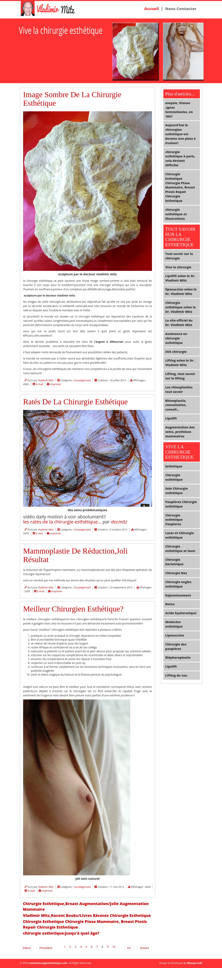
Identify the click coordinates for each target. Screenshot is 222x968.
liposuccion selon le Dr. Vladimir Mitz (181, 291)
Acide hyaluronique (181, 613)
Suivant (144, 948)
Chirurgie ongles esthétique (178, 584)
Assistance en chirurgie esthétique (176, 338)
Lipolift (171, 418)
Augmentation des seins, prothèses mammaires (180, 431)
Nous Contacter (180, 9)
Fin (129, 948)
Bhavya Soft (194, 963)
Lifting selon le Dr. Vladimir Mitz (179, 362)
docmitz (119, 521)
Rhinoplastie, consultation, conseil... (175, 405)
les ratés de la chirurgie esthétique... (62, 521)
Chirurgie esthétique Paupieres (174, 519)
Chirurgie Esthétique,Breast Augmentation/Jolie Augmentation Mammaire (86, 906)
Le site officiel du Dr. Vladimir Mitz (179, 322)
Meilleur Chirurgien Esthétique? (73, 608)
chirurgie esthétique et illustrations (176, 214)
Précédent (45, 948)
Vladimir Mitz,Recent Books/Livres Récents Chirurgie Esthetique (87, 915)
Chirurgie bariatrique (174, 561)
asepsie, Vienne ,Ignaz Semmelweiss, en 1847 (179, 110)
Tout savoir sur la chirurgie (179, 256)
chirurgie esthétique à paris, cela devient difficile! (180, 158)
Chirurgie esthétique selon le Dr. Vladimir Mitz (180, 307)
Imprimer (55, 384)
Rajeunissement (178, 595)
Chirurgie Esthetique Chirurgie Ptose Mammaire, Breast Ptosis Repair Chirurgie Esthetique (85, 924)
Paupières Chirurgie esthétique (181, 504)
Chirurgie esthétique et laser (180, 548)
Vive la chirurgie (178, 267)
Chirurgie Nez (176, 573)
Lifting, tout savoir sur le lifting (180, 376)
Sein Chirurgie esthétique (176, 490)
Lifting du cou (176, 675)
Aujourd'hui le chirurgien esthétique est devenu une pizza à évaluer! (180, 134)
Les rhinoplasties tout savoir (179, 389)
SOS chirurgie (176, 352)
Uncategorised (82, 380)
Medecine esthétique (174, 624)
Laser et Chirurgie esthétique (179, 535)
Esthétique (173, 466)
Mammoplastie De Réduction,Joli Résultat (75, 555)
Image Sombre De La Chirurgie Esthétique (72, 98)
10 (113, 947)
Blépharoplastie (178, 657)
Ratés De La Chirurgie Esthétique (75, 401)
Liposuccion (174, 635)
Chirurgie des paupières (175, 646)
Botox (170, 604)
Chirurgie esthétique (174, 477)
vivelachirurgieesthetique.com (48, 963)
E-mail (40, 384)
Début (26, 948)
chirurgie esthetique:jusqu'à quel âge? (61, 933)
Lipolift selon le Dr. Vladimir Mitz (180, 278)
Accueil (151, 9)
